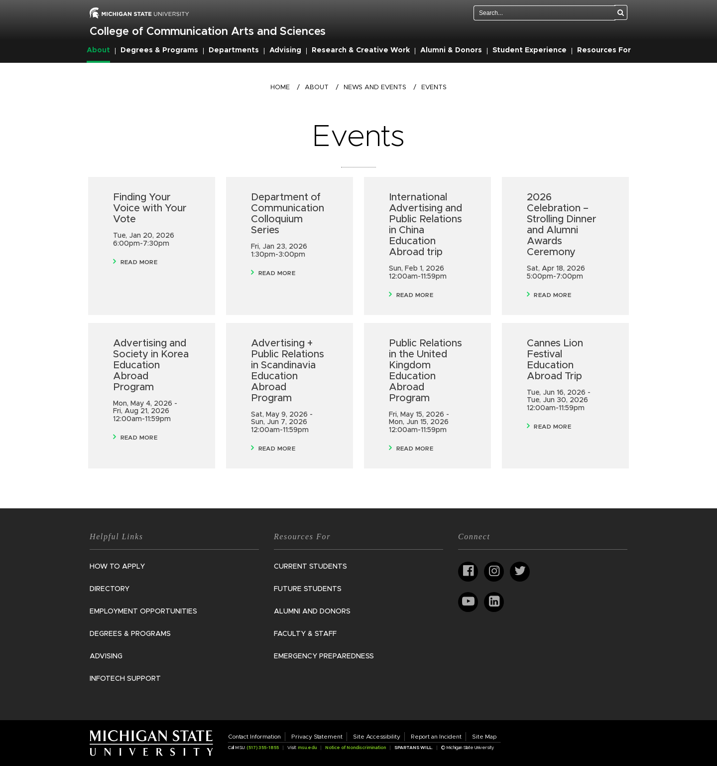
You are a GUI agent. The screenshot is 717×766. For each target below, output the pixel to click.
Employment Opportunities (143, 611)
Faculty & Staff (305, 633)
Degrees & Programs (159, 50)
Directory (109, 589)
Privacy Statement (317, 737)
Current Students (310, 566)
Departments (234, 50)
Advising (285, 50)
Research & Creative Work (361, 50)
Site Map (484, 737)
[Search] (620, 12)
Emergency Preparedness (324, 656)
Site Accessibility (376, 737)
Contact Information (254, 737)
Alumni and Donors (312, 611)
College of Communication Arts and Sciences (208, 31)
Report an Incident (436, 737)
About (98, 50)
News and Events (375, 87)
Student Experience (529, 50)
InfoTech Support (125, 678)
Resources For (604, 50)
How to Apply (117, 566)
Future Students (308, 589)
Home (280, 87)
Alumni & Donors (451, 50)
